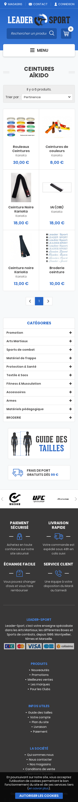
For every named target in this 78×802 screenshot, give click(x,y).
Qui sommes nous (40, 755)
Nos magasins (40, 764)
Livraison (40, 727)
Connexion (64, 4)
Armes (11, 401)
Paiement (40, 732)
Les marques (40, 684)
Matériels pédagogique (25, 409)
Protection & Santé (21, 367)
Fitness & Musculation (23, 384)
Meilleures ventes (40, 680)
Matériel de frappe (21, 358)
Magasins (13, 4)
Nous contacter (40, 759)
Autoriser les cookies (39, 795)
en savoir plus (39, 788)
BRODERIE (13, 417)
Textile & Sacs (17, 375)
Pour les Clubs (40, 689)
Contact (38, 4)
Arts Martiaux (17, 341)
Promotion (14, 333)
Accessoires (16, 392)
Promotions (40, 675)
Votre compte (40, 717)
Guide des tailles (40, 712)
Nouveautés (40, 670)
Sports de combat (20, 350)
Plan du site (40, 722)
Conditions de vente (40, 769)
